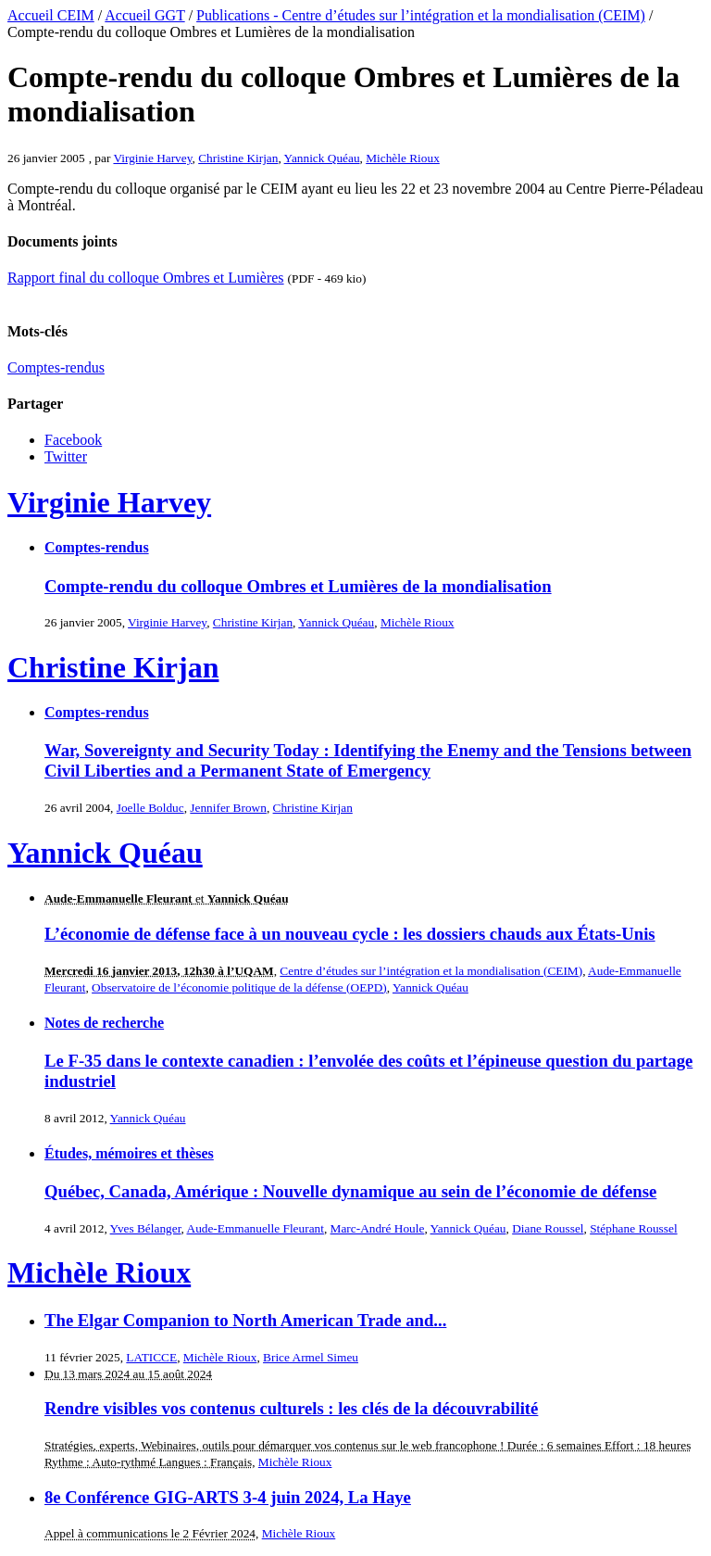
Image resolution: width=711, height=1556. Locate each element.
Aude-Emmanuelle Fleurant (255, 1228)
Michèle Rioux (403, 158)
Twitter (65, 456)
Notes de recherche (104, 1023)
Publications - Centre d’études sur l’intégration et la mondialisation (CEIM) (420, 15)
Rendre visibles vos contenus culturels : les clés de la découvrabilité (291, 1408)
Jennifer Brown (228, 808)
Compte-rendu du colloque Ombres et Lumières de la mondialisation (298, 586)
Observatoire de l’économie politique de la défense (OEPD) (239, 987)
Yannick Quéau (322, 158)
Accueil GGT (144, 15)
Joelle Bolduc (150, 808)
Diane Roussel (547, 1228)
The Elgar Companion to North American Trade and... (245, 1320)
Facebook (73, 440)
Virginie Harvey (152, 158)
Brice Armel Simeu (310, 1357)
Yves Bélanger (145, 1228)
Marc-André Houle (378, 1228)
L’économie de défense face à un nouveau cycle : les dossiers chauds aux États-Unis (349, 933)
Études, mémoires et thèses (129, 1153)
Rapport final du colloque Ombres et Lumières (145, 277)
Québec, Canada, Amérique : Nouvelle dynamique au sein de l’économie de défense (350, 1191)
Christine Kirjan (238, 158)
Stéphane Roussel (633, 1228)
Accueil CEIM (50, 15)
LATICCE (151, 1357)
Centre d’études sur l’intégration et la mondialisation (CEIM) (431, 971)
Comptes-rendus (56, 367)
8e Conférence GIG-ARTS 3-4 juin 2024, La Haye (227, 1497)
